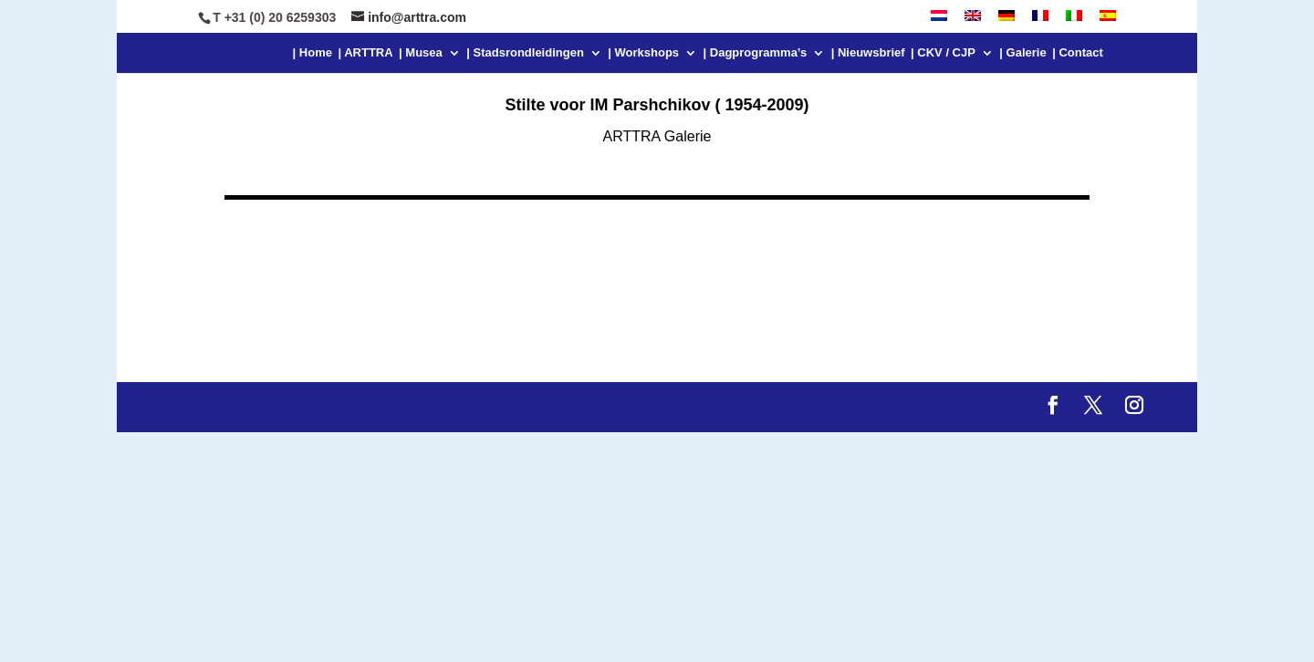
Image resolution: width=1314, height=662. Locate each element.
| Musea (421, 53)
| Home (312, 53)
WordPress (564, 407)
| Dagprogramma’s (756, 53)
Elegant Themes (335, 407)
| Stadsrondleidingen (525, 53)
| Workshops (643, 53)
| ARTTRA (365, 53)
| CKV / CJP (943, 53)
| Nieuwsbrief (868, 53)
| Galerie (1022, 53)
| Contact (1077, 53)
